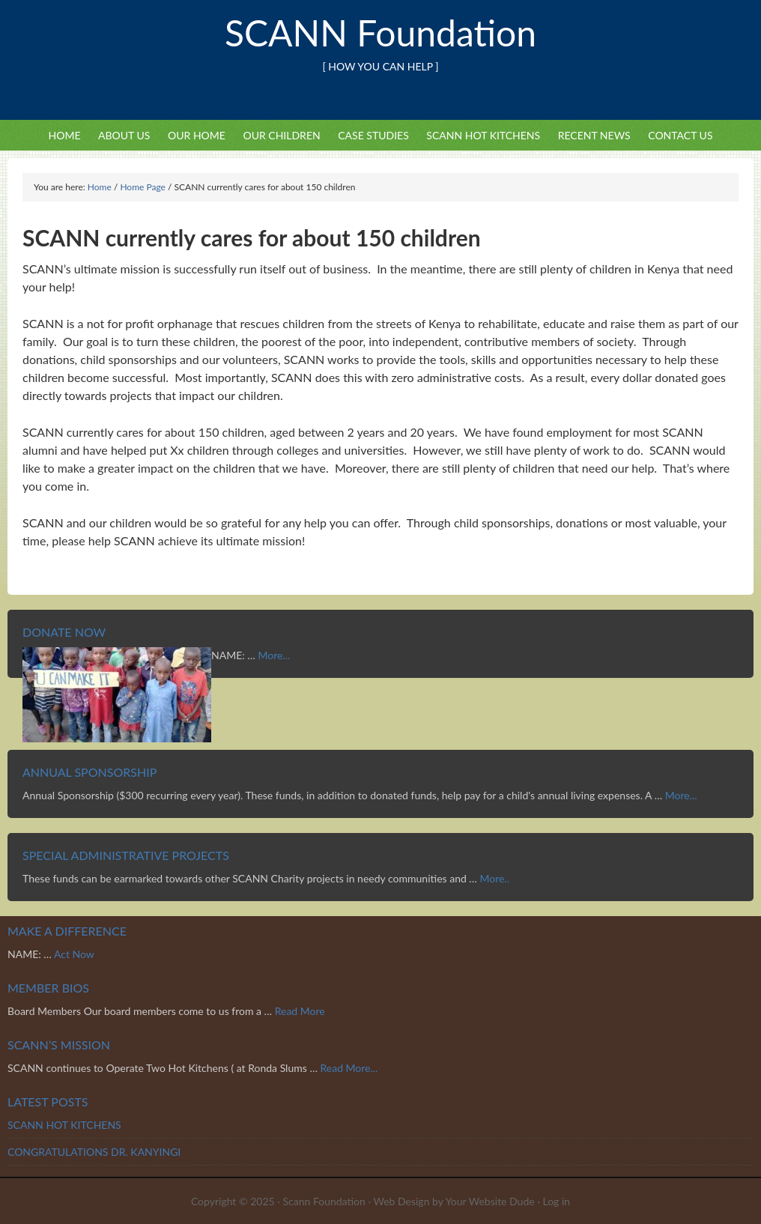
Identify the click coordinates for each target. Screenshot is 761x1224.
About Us (124, 135)
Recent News (594, 135)
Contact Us (680, 135)
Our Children (281, 135)
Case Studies (373, 135)
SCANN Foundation (380, 32)
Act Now (74, 954)
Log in (556, 1201)
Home (65, 135)
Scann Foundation (324, 1201)
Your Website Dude (492, 1201)
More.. (494, 878)
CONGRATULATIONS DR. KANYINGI (94, 1151)
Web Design (401, 1201)
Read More (300, 1011)
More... (274, 655)
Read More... (349, 1067)
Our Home (196, 135)
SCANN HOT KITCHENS (483, 135)
